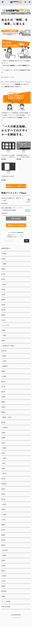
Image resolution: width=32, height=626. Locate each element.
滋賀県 (3, 438)
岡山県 (3, 499)
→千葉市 (3, 335)
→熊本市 (3, 576)
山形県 (3, 294)
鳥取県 (3, 489)
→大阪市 (3, 458)
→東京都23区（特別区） (8, 346)
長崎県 (3, 565)
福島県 (3, 299)
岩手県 (3, 274)
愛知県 (3, 422)
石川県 (3, 386)
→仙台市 (3, 284)
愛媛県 (3, 535)
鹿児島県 (3, 591)
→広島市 (3, 514)
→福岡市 (3, 555)
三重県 (3, 432)
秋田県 (3, 289)
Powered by (16, 617)
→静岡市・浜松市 (6, 417)
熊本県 (3, 571)
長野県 (3, 402)
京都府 (3, 443)
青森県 (3, 269)
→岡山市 (3, 504)
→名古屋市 (4, 427)
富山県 (3, 381)
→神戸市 (3, 473)
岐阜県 (3, 407)
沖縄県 (3, 596)
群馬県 (3, 315)
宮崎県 (3, 586)
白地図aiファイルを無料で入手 (16, 186)
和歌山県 (3, 484)
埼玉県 (3, 320)
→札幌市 (3, 264)
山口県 (3, 519)
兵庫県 (3, 468)
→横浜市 (3, 356)
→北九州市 (4, 550)
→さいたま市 (5, 325)
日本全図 (3, 253)
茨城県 (3, 305)
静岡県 (3, 412)
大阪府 (3, 453)
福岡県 (3, 545)
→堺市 (3, 463)
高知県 (3, 540)
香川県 (3, 530)
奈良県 (3, 479)
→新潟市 (3, 376)
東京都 (3, 340)
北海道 (3, 259)
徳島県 (3, 525)
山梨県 (3, 397)
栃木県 (3, 310)
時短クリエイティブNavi (16, 225)
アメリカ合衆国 (5, 601)
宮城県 (3, 279)
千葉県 (3, 330)
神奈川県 (3, 351)
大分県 (3, 581)
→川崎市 (3, 361)
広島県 (3, 509)
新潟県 (3, 371)
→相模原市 (4, 366)
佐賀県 (3, 560)
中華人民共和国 (5, 606)
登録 (26, 241)
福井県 (3, 392)
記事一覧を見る (16, 218)
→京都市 (3, 448)
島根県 (3, 494)
